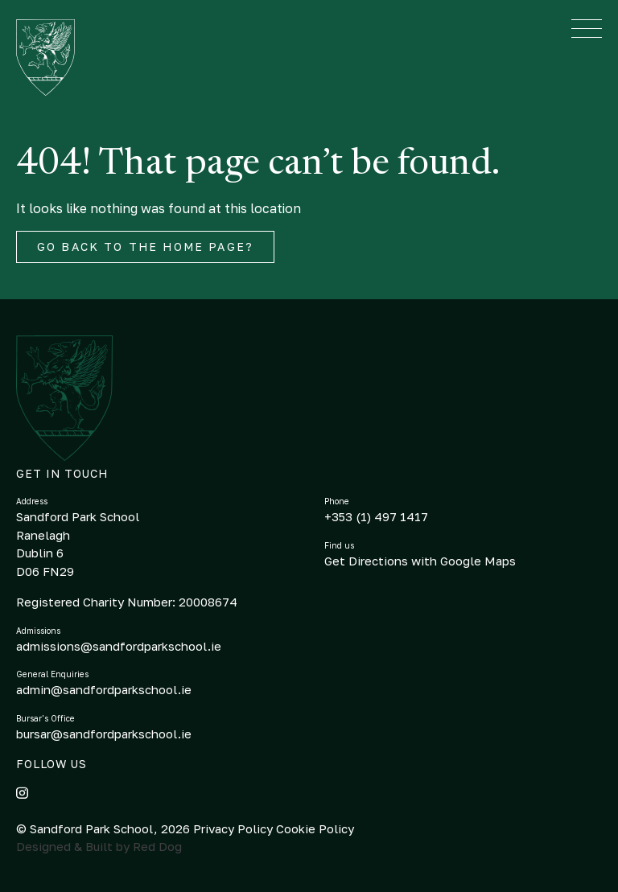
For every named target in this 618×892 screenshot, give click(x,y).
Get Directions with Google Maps (420, 560)
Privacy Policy (234, 828)
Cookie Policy (315, 828)
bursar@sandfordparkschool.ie (104, 733)
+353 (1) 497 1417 (376, 516)
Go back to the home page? (145, 246)
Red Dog (157, 846)
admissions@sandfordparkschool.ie (118, 646)
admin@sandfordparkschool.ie (104, 689)
